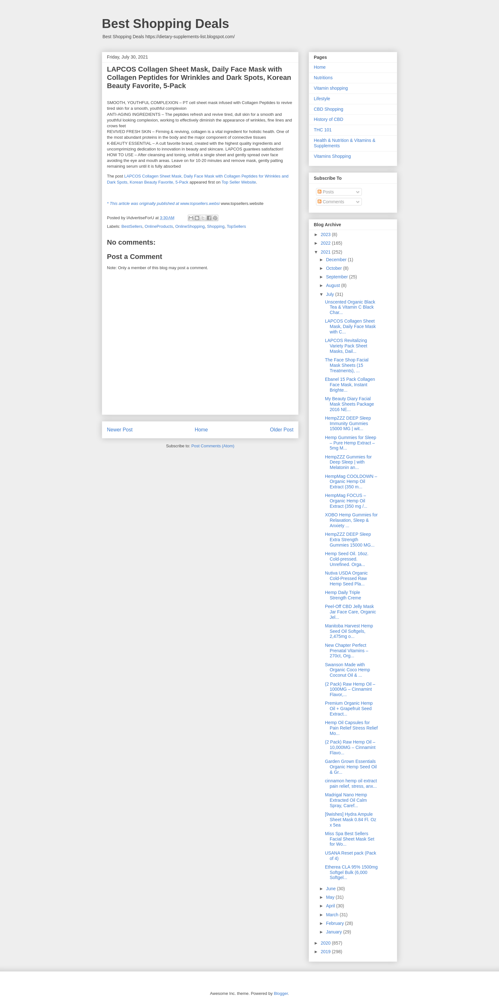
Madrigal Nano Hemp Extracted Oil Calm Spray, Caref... (346, 800)
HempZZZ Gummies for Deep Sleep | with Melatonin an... (348, 462)
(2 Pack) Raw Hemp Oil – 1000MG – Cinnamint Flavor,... (350, 689)
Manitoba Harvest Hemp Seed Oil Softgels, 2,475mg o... (349, 631)
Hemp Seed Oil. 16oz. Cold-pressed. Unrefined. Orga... (347, 559)
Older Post (281, 429)
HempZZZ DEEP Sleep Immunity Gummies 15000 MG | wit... (348, 423)
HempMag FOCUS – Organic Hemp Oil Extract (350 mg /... (346, 501)
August (333, 285)
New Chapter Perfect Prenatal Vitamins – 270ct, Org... (346, 651)
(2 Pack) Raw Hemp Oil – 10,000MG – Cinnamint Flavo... (350, 747)
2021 (326, 252)
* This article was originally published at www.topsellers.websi (163, 203)
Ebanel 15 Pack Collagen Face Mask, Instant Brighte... (350, 385)
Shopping (215, 226)
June (331, 888)
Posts (326, 191)
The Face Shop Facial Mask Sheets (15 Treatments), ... (347, 365)
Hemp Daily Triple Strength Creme (343, 595)
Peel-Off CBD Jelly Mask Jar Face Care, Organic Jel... (350, 612)
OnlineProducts (159, 226)
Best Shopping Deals (165, 24)
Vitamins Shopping (332, 156)
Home (201, 429)
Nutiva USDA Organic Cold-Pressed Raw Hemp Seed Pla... (346, 578)
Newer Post (120, 429)
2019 (326, 951)
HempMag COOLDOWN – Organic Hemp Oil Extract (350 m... (351, 482)
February (335, 923)
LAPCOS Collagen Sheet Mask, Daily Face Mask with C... (350, 326)
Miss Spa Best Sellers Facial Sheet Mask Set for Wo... (349, 839)
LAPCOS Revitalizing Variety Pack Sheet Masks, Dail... (346, 346)
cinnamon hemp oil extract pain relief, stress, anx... (351, 783)
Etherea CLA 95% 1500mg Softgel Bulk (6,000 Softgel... (351, 872)
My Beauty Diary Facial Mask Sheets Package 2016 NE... (349, 404)
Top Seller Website (238, 182)
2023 (326, 234)
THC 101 (323, 129)
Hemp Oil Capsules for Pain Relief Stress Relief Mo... (351, 728)
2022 (326, 243)
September (337, 276)
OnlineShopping (190, 226)
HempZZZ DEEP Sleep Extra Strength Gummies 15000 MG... (350, 540)
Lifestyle (322, 98)
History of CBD (328, 119)
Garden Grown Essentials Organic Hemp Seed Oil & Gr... (351, 767)
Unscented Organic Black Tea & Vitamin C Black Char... (350, 307)
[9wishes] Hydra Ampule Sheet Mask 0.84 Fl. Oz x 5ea (350, 820)
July (330, 294)
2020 (326, 943)
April (331, 905)
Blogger (281, 993)
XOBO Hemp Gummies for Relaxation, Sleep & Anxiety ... (351, 520)
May (330, 897)
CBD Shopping (328, 109)
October (334, 268)
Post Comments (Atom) (212, 446)
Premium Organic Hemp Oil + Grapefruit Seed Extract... (349, 708)
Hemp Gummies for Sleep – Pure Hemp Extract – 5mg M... (350, 443)
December (337, 259)
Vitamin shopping (331, 88)
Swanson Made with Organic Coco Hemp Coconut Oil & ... (347, 670)
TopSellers (236, 226)
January (334, 931)
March (333, 914)
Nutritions (323, 77)
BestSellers (132, 226)
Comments (331, 201)
